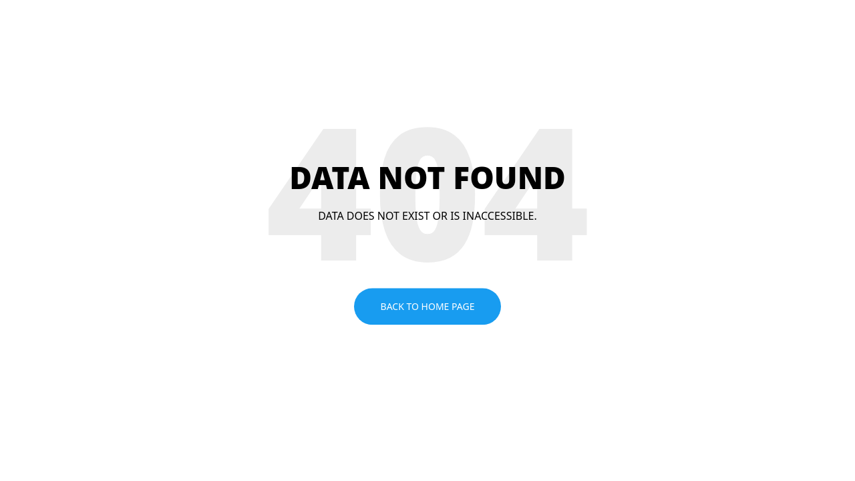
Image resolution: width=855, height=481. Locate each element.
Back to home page (428, 306)
